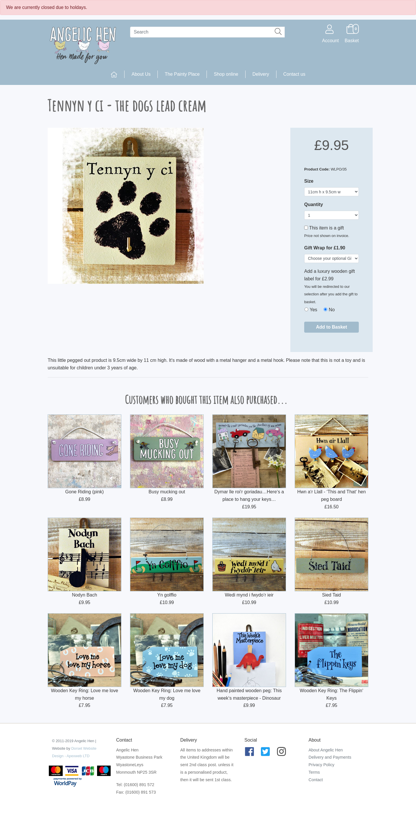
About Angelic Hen (326, 750)
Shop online (226, 74)
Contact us (294, 74)
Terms (314, 772)
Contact (316, 779)
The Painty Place (182, 74)
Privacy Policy (322, 764)
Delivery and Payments (330, 757)
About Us (141, 74)
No (332, 309)
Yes (313, 309)
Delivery (260, 74)
